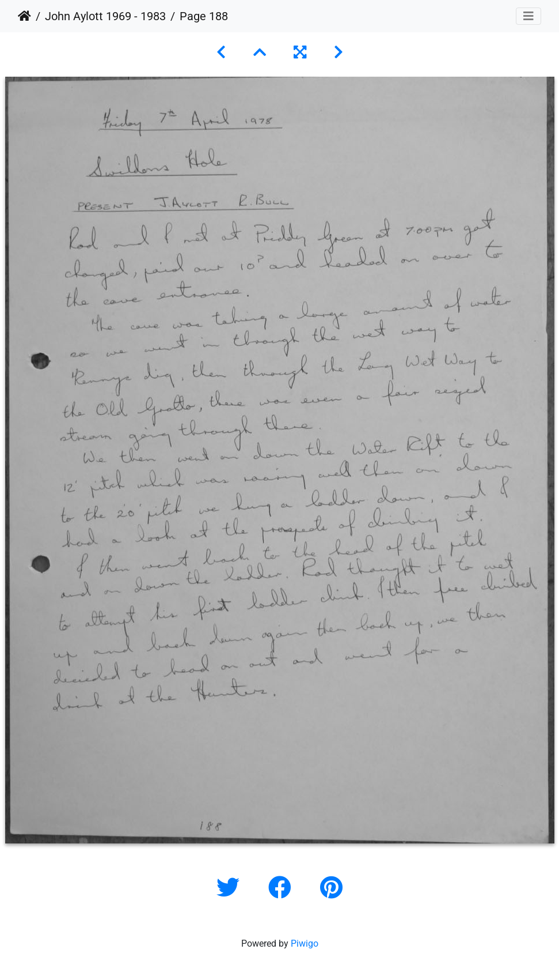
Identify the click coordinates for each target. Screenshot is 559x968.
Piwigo (304, 943)
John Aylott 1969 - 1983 (105, 16)
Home (24, 16)
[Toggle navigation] (528, 16)
